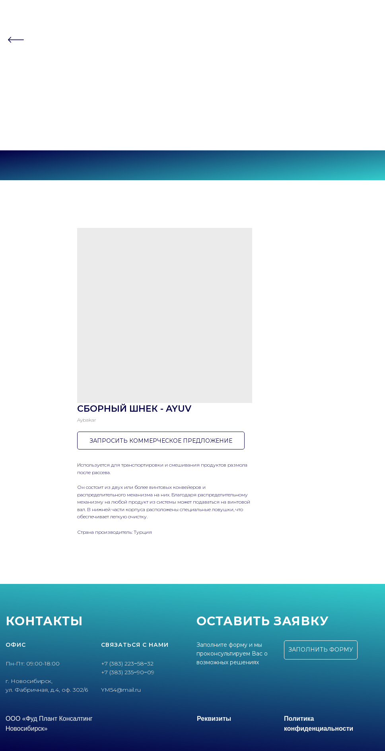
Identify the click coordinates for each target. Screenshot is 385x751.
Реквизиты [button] (214, 718)
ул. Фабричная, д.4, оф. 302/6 (47, 689)
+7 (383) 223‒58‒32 (192, 121)
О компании (192, 59)
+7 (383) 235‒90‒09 (193, 128)
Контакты (192, 90)
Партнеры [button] (190, 74)
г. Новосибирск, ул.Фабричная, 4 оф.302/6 (192, 135)
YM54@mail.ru (121, 689)
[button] (321, 650)
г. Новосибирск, (29, 681)
